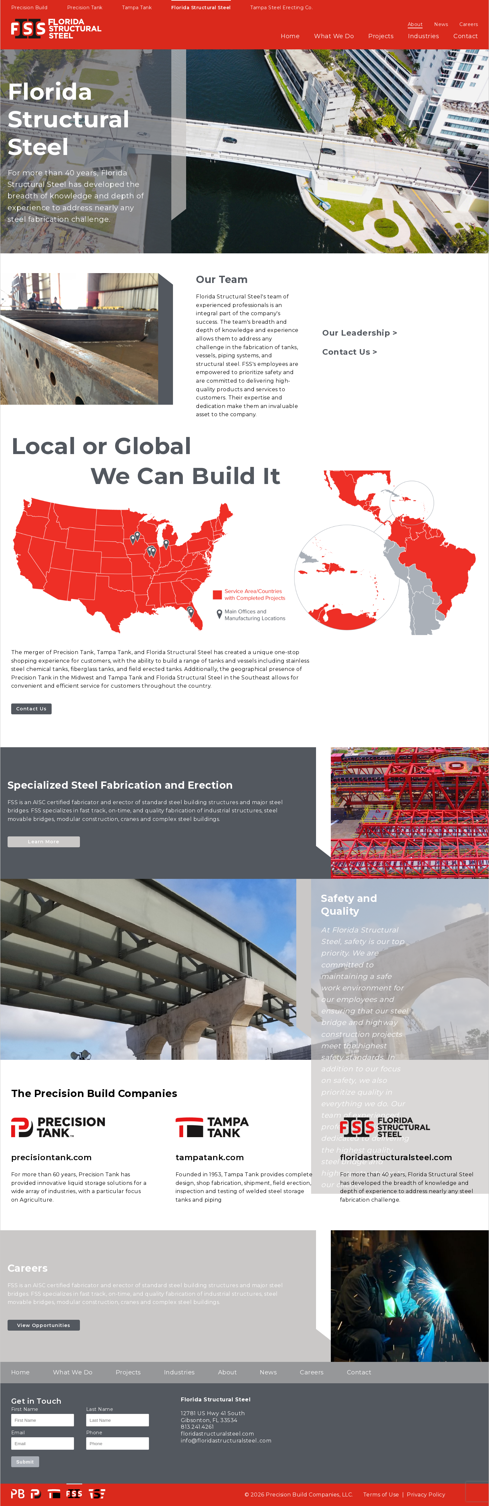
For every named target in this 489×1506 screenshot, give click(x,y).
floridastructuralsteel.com (396, 1157)
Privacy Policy (426, 1495)
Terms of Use (381, 1495)
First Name (24, 1409)
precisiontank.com (51, 1157)
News (441, 24)
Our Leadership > (359, 333)
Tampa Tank (137, 8)
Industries (423, 36)
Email (18, 1433)
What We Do (334, 36)
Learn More (43, 842)
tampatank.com (210, 1157)
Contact (465, 36)
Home (290, 36)
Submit (25, 1462)
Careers (468, 24)
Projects (381, 36)
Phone (94, 1433)
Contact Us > (349, 352)
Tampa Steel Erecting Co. (281, 8)
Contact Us (31, 709)
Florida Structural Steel (201, 8)
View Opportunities (43, 1325)
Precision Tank (85, 8)
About (415, 24)
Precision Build (29, 8)
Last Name (99, 1409)
